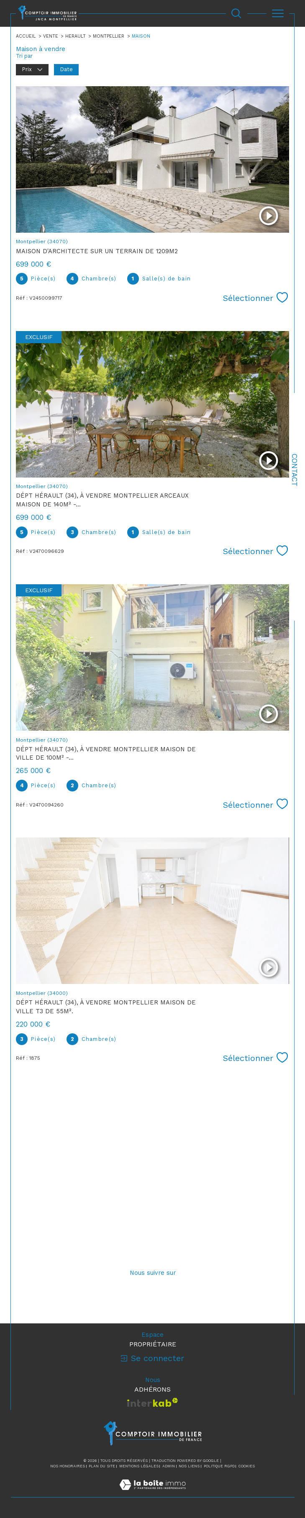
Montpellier (108, 36)
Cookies (246, 1466)
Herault (75, 36)
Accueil (26, 36)
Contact (294, 470)
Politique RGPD (219, 1466)
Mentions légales (139, 1466)
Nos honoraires (67, 1466)
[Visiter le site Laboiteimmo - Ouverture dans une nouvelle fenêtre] (152, 1493)
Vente (50, 36)
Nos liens (189, 1466)
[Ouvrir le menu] (278, 13)
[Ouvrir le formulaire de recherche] (236, 13)
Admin (168, 1466)
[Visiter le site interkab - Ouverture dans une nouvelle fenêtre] (152, 1402)
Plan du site (102, 1466)
